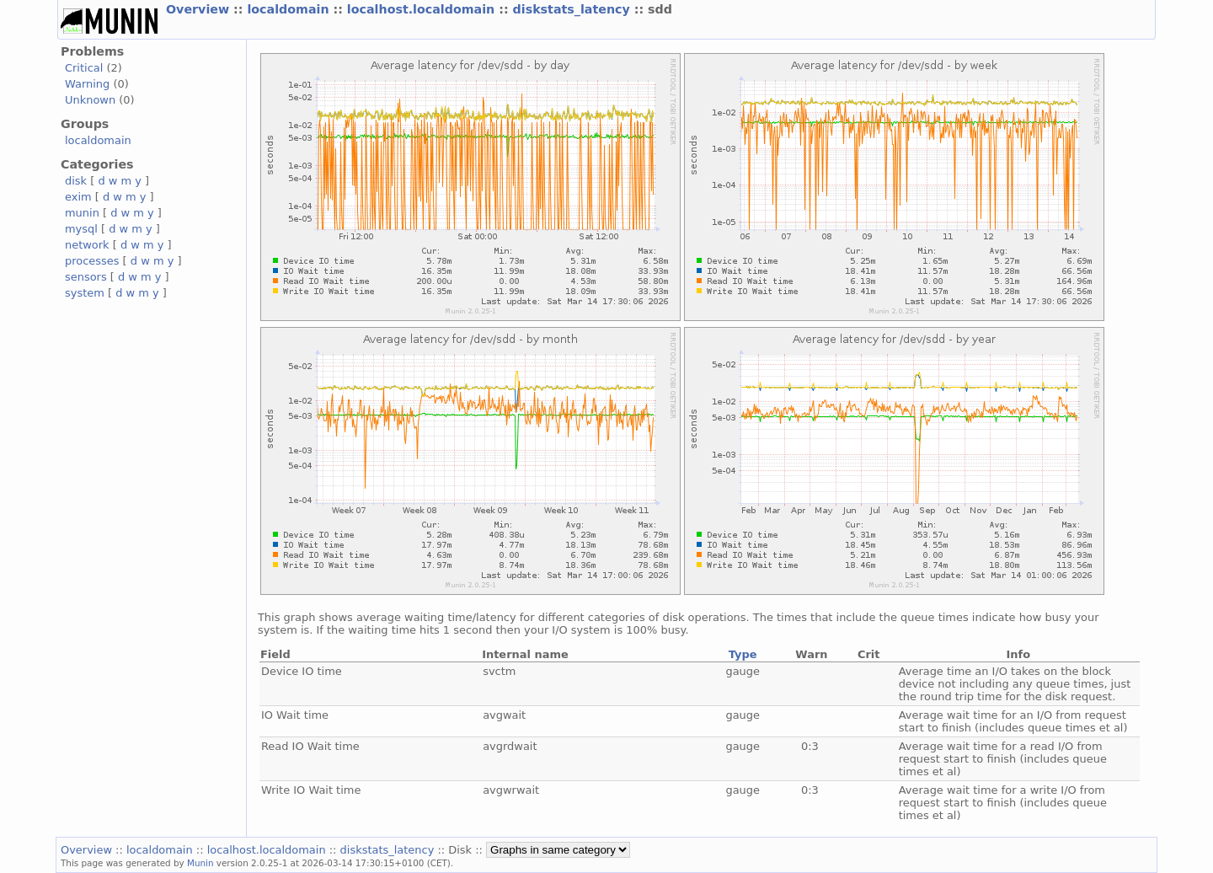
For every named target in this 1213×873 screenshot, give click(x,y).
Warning (87, 84)
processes (92, 260)
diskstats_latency (573, 9)
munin (82, 212)
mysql (81, 228)
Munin (200, 863)
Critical (84, 68)
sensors (86, 276)
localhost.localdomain (423, 9)
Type (743, 654)
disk (76, 180)
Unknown (90, 100)
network (87, 244)
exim (78, 196)
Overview (199, 9)
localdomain (290, 9)
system (84, 293)
